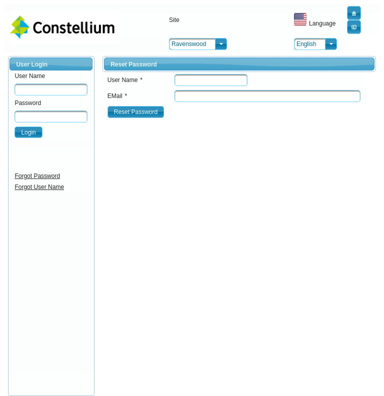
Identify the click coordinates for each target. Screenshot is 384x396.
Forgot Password (37, 176)
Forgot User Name (39, 187)
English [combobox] (306, 44)
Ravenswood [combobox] (189, 44)
